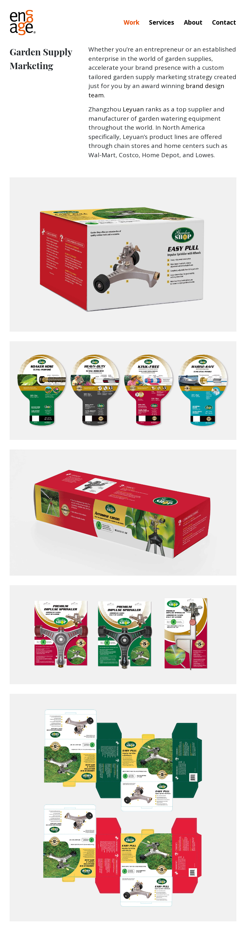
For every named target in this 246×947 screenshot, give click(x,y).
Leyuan (133, 109)
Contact (224, 22)
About (193, 22)
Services (161, 22)
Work (131, 22)
